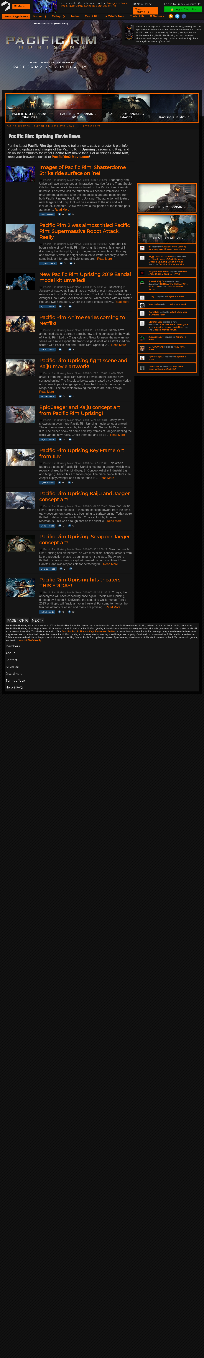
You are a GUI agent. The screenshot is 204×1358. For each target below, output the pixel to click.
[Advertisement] (102, 80)
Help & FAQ (14, 687)
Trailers (75, 16)
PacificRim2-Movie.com (70, 157)
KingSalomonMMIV (159, 271)
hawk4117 (154, 366)
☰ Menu (19, 6)
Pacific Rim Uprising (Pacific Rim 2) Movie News (40, 126)
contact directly (29, 640)
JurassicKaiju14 (156, 281)
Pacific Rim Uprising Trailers (29, 115)
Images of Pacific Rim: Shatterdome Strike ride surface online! (94, 4)
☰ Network (157, 16)
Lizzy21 (152, 296)
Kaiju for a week (175, 296)
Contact (11, 660)
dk (150, 246)
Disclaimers (14, 673)
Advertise (12, 667)
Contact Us (137, 16)
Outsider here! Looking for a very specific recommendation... (168, 248)
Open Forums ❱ (142, 11)
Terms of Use (15, 680)
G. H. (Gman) (156, 346)
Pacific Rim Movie (174, 117)
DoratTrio (154, 312)
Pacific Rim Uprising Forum (78, 115)
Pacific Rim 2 (6, 6)
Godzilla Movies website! (171, 264)
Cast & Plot (92, 16)
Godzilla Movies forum (165, 329)
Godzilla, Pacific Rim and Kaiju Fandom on (88, 631)
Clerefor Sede (155, 321)
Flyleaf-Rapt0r (156, 356)
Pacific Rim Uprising (167, 207)
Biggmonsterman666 (160, 256)
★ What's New (114, 16)
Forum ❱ (39, 16)
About (10, 653)
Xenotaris (154, 304)
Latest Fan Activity (167, 238)
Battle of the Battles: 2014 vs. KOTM (168, 273)
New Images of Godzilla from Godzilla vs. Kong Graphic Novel (166, 260)
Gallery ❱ (58, 16)
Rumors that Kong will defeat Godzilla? (166, 367)
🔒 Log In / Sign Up (183, 9)
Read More (62, 209)
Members (13, 646)
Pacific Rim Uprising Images (126, 115)
